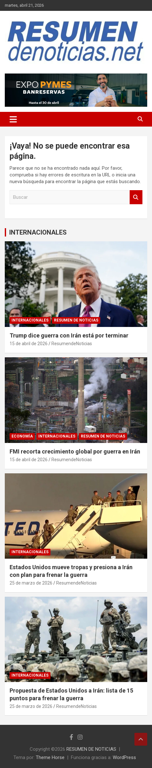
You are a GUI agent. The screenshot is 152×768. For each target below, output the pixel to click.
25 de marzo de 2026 (31, 583)
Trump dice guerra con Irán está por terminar (69, 335)
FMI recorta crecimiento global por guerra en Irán (75, 451)
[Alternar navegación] (13, 119)
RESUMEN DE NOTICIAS (76, 320)
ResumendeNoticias (71, 343)
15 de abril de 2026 (29, 343)
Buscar (136, 197)
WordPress (124, 757)
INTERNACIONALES (38, 232)
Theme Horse (50, 757)
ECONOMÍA (22, 436)
